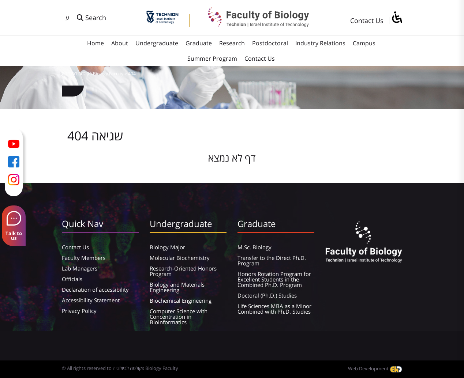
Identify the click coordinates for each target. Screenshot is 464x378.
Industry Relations (320, 43)
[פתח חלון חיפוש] (91, 17)
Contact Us (366, 20)
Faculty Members (83, 257)
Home (95, 43)
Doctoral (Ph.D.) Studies (267, 295)
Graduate (199, 43)
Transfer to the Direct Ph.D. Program (271, 260)
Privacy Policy (79, 310)
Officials (72, 279)
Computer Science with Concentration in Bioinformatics (178, 316)
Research (232, 43)
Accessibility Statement (91, 300)
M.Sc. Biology (254, 247)
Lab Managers (79, 268)
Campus (364, 43)
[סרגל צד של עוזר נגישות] (396, 17)
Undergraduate (156, 43)
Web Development (375, 368)
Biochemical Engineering (181, 300)
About (119, 43)
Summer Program (212, 58)
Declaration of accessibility (95, 289)
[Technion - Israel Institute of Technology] (162, 21)
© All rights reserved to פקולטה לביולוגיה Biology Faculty (120, 368)
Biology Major (167, 247)
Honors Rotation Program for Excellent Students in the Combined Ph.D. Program (274, 279)
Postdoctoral (270, 43)
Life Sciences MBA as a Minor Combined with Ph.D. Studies (274, 308)
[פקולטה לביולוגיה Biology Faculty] (253, 24)
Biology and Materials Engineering (177, 287)
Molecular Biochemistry (180, 257)
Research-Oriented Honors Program (183, 271)
